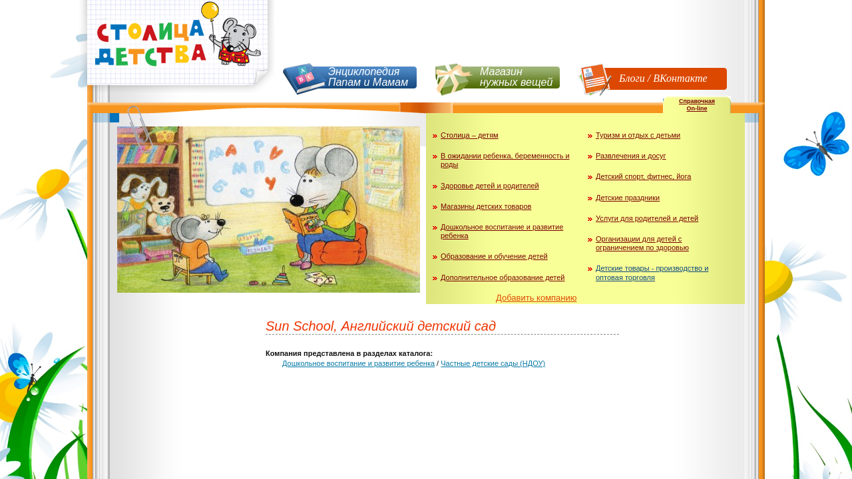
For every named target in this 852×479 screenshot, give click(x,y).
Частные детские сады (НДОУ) (493, 363)
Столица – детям (470, 135)
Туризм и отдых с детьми (638, 135)
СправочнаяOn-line (697, 105)
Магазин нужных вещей (516, 77)
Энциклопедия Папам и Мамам (368, 77)
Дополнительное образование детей (503, 277)
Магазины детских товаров (486, 206)
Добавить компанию (536, 298)
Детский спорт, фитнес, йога (643, 176)
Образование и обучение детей (494, 256)
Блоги (632, 78)
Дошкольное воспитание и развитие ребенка (358, 363)
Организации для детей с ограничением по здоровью (642, 243)
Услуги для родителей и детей (647, 218)
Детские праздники (628, 198)
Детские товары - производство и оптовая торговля (652, 272)
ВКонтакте (680, 78)
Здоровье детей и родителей (490, 186)
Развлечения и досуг (631, 156)
